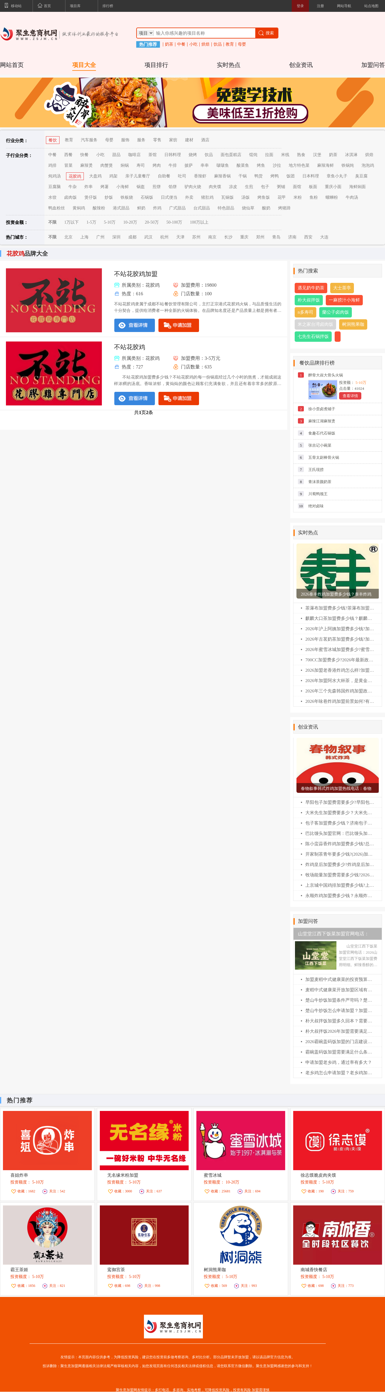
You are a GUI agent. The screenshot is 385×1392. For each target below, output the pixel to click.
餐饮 (53, 140)
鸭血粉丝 (56, 208)
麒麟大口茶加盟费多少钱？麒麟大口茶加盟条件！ (339, 618)
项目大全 (84, 65)
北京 (68, 237)
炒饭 (109, 197)
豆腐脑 (54, 187)
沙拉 (277, 165)
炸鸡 (157, 208)
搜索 (266, 33)
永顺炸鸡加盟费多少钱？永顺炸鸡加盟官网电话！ (339, 895)
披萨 (189, 165)
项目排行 (156, 65)
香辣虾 (200, 176)
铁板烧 (127, 197)
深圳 (116, 237)
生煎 (249, 187)
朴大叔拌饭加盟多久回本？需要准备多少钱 (339, 1021)
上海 (84, 237)
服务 (141, 140)
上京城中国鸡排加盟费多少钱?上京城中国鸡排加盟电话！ (339, 885)
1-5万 (91, 222)
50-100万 (174, 222)
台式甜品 (201, 208)
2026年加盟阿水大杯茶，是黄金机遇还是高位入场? (339, 680)
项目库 (75, 6)
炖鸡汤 (54, 176)
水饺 (52, 197)
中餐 (181, 44)
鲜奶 (141, 208)
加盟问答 (373, 65)
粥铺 (281, 187)
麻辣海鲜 (325, 165)
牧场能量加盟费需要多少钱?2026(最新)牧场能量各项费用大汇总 (339, 875)
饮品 (218, 44)
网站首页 (12, 65)
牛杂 (72, 187)
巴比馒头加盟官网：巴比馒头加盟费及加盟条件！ (339, 833)
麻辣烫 (86, 165)
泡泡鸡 (368, 165)
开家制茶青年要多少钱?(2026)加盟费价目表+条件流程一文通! (339, 854)
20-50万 (152, 222)
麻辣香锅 (222, 176)
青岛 (276, 237)
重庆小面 (333, 187)
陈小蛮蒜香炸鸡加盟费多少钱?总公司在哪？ (339, 843)
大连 (324, 237)
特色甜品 (226, 208)
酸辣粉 (99, 208)
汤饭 (245, 197)
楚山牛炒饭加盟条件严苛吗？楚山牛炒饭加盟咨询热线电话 (339, 1000)
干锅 (242, 176)
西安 (308, 237)
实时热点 (228, 65)
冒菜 (68, 165)
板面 (313, 187)
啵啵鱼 (222, 165)
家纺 (173, 140)
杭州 (164, 237)
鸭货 (258, 176)
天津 (180, 237)
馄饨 (253, 155)
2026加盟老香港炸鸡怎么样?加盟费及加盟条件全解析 (339, 670)
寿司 (141, 165)
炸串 (88, 187)
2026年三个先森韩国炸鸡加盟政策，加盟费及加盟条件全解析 (339, 691)
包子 (265, 187)
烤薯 (104, 187)
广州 (100, 237)
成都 (132, 237)
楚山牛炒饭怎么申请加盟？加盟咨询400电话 (339, 1010)
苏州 (196, 237)
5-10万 (110, 222)
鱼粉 (313, 197)
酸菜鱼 (243, 165)
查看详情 (350, 396)
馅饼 (173, 187)
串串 (204, 165)
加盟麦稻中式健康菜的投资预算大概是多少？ (339, 979)
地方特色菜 (299, 165)
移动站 (13, 6)
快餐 (84, 155)
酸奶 (266, 208)
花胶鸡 (75, 176)
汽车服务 (89, 140)
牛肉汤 (352, 197)
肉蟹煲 (106, 165)
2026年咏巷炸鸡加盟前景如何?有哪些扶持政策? (339, 701)
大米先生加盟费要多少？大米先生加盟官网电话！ (339, 812)
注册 (320, 6)
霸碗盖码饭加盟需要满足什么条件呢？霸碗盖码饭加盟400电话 (339, 1052)
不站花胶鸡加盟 (136, 274)
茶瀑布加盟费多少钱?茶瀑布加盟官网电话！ (339, 608)
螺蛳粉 (331, 197)
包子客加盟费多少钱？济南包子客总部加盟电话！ (339, 823)
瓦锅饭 (227, 197)
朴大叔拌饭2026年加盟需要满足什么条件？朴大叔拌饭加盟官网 (339, 1031)
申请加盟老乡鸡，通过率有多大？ (338, 1062)
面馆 (297, 187)
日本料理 (310, 176)
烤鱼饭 (263, 197)
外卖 (189, 197)
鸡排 (52, 165)
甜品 (116, 155)
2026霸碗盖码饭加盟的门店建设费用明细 (339, 1041)
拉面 (269, 155)
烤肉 (157, 165)
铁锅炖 (347, 165)
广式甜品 (177, 208)
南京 (212, 237)
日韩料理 (172, 155)
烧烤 (193, 155)
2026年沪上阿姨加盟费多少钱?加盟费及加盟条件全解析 (339, 628)
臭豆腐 (361, 176)
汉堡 (317, 155)
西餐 (68, 155)
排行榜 (107, 6)
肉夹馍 (215, 187)
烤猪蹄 (284, 208)
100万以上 (199, 222)
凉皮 (233, 187)
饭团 (290, 176)
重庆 (244, 237)
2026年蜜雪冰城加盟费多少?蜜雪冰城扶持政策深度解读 (339, 649)
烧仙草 (248, 208)
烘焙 (205, 44)
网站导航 (344, 6)
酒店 (205, 140)
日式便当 (169, 197)
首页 (44, 6)
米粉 (297, 197)
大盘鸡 (95, 176)
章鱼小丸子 (337, 176)
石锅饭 (147, 197)
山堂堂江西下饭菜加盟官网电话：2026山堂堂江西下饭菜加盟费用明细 (336, 935)
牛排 (173, 165)
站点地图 (371, 6)
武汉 (148, 237)
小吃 (193, 44)
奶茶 (169, 44)
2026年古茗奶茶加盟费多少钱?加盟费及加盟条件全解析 (339, 639)
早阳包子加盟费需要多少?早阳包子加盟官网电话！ (339, 802)
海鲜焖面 (357, 187)
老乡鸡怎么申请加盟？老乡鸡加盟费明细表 (339, 1072)
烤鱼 (261, 165)
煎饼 (157, 187)
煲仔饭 (90, 197)
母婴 (242, 44)
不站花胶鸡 (129, 347)
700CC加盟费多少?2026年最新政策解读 (339, 659)
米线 (285, 155)
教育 (230, 44)
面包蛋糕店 (231, 155)
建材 (189, 140)
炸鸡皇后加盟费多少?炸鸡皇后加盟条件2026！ (339, 864)
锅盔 (141, 187)
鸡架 (113, 176)
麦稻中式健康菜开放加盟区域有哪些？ (339, 989)
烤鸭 (274, 176)
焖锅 (125, 165)
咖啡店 (134, 155)
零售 (157, 140)
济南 (292, 237)
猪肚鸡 (207, 197)
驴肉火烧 (193, 187)
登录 (300, 6)
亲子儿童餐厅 (137, 176)
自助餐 (164, 176)
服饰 (125, 140)
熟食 (301, 155)
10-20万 (130, 222)
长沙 (228, 237)
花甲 (281, 197)
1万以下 (71, 222)
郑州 (260, 237)
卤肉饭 (70, 197)
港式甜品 (121, 208)
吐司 (182, 176)
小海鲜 (122, 187)
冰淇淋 (351, 155)
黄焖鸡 (79, 208)
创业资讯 (301, 65)
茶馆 (152, 155)
